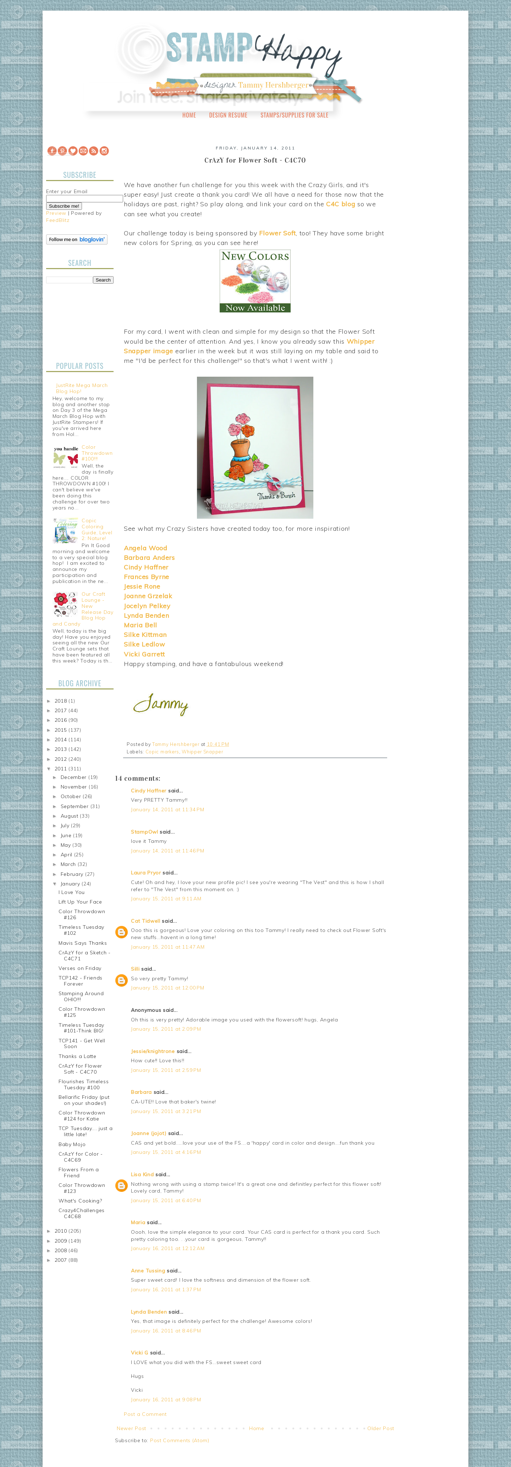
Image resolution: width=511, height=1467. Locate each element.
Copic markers (162, 751)
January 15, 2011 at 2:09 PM (166, 1029)
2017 (62, 710)
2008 (62, 1250)
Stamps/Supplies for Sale (294, 115)
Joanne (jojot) (148, 1133)
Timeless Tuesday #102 (81, 930)
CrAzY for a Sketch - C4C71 (85, 955)
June (67, 835)
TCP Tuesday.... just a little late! (85, 1131)
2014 (62, 739)
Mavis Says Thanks (83, 943)
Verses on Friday (80, 968)
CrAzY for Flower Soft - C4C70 (80, 1069)
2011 (62, 768)
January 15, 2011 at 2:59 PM (166, 1070)
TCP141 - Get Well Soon (82, 1043)
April (67, 854)
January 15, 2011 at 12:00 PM (167, 988)
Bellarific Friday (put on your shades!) (84, 1100)
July (66, 825)
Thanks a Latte (78, 1056)
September (75, 806)
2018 (62, 701)
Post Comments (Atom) (179, 1440)
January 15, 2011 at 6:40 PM (166, 1200)
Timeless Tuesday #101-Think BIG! (81, 1028)
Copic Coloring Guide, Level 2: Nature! (97, 529)
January (71, 883)
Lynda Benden (149, 1312)
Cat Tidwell (145, 921)
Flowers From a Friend (79, 1172)
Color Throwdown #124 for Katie (82, 1115)
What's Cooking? (80, 1201)
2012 (62, 759)
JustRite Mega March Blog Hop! (82, 388)
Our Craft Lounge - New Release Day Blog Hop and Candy (83, 609)
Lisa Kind (142, 1174)
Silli (135, 969)
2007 (62, 1260)
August (70, 816)
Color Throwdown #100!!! (97, 453)
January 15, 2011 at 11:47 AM (168, 947)
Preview (56, 213)
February (73, 874)
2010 (62, 1231)
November (75, 787)
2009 (62, 1241)
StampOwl (144, 832)
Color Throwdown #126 (82, 914)
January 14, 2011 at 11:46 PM (167, 850)
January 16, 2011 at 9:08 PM (166, 1399)
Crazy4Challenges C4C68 (82, 1213)
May (67, 845)
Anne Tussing (148, 1270)
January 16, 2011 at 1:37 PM (166, 1289)
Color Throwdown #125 (82, 1012)
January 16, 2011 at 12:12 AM (168, 1248)
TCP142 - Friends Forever (81, 981)
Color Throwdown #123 (82, 1188)
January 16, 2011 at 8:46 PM (166, 1330)
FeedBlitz (57, 220)
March (69, 864)
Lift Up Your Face (80, 902)
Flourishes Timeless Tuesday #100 (84, 1084)
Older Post (380, 1428)
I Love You (72, 892)
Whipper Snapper (202, 751)
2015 (62, 730)
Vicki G (139, 1352)
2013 (62, 749)
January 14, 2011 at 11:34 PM (167, 809)
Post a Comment (145, 1414)
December (74, 777)
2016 (62, 720)
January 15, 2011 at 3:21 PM (166, 1111)
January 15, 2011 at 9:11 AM (166, 898)
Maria (138, 1222)
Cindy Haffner (148, 790)
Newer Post (131, 1428)
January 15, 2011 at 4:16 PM (166, 1152)
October (72, 796)
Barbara (141, 1092)
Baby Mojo (72, 1144)
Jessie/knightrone (153, 1051)
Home (189, 115)
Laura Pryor (146, 872)
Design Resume (228, 115)
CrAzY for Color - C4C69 (81, 1157)
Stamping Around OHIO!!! (81, 996)
